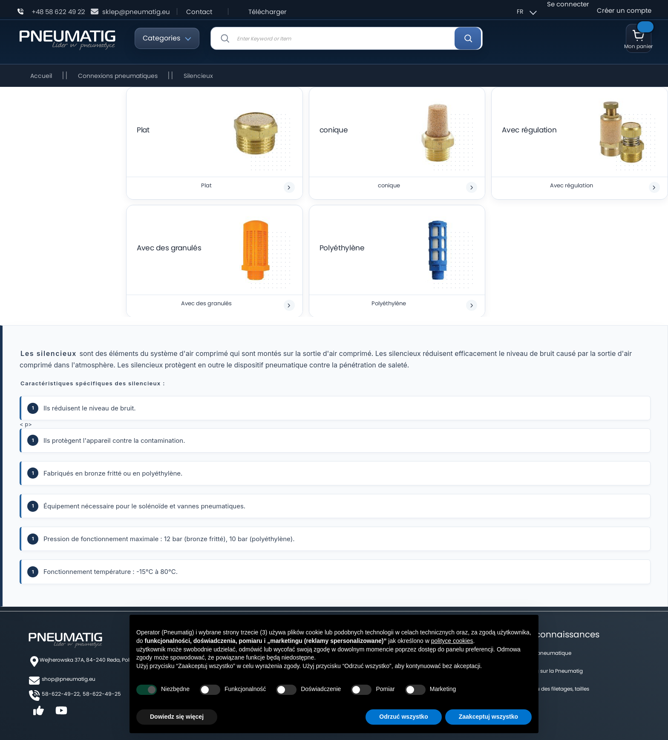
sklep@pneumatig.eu (136, 11)
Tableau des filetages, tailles (554, 688)
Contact (199, 11)
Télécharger (267, 11)
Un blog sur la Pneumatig (551, 670)
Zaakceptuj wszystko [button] (488, 716)
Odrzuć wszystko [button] (403, 716)
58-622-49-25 (102, 693)
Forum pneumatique (545, 653)
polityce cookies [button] (452, 640)
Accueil (42, 76)
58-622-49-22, (61, 693)
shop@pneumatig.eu (68, 679)
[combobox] (346, 38)
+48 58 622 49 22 (58, 11)
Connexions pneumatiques (118, 76)
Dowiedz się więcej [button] (177, 716)
